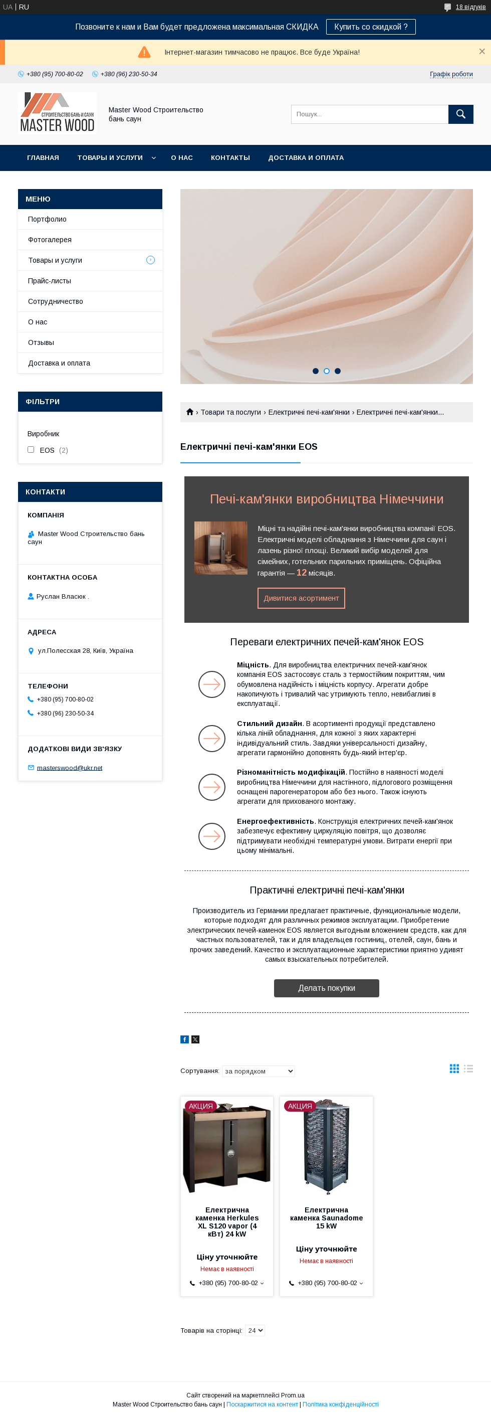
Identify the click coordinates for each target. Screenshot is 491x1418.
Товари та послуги (230, 412)
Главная (43, 157)
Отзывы (41, 342)
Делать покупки (326, 988)
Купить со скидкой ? (371, 27)
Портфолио (47, 219)
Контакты (230, 157)
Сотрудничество (55, 301)
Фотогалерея (50, 240)
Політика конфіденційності (341, 1404)
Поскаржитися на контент (262, 1404)
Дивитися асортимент (301, 598)
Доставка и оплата (306, 157)
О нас (182, 157)
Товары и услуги (110, 157)
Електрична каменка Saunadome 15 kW (326, 1218)
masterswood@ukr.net (69, 767)
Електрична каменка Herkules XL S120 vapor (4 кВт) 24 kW (227, 1222)
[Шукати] (460, 114)
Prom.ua (293, 1395)
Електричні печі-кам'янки (309, 412)
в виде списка (468, 1071)
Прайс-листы (49, 281)
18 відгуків (471, 7)
